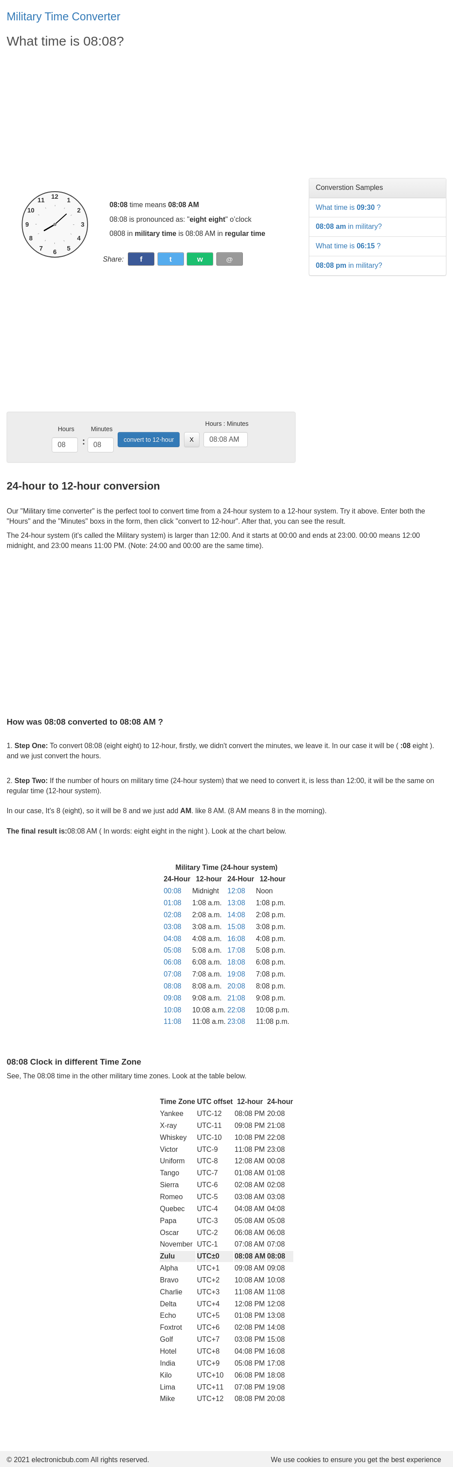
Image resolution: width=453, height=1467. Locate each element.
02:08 (172, 915)
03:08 (172, 926)
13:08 (236, 903)
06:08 (172, 962)
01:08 (172, 903)
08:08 (172, 986)
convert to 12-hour (148, 439)
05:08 (172, 950)
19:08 (236, 974)
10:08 (172, 1010)
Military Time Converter (63, 16)
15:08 (236, 926)
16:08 (236, 938)
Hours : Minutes (227, 423)
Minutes (101, 428)
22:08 (236, 1010)
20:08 (236, 986)
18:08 (236, 962)
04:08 (172, 938)
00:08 (172, 891)
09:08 (172, 998)
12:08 (236, 891)
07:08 (172, 974)
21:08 (236, 998)
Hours (66, 428)
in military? (349, 226)
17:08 (236, 950)
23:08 (236, 1021)
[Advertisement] (151, 120)
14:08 (236, 915)
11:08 (172, 1021)
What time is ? (348, 207)
